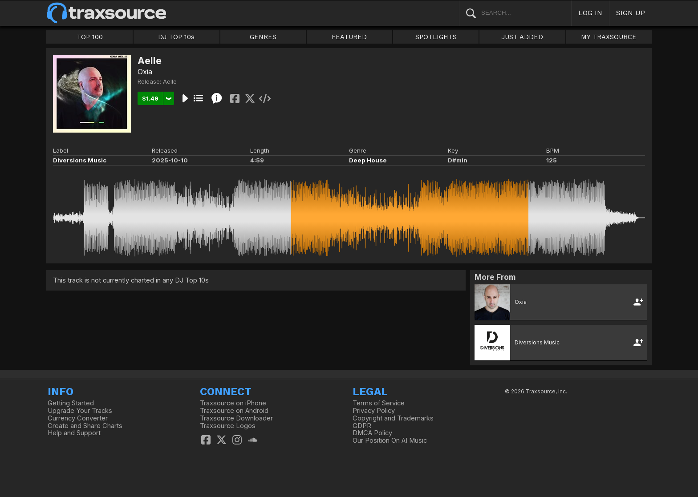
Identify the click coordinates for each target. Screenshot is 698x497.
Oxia (145, 71)
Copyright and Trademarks (393, 418)
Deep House (368, 160)
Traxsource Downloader (236, 418)
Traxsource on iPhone (233, 403)
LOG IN (590, 12)
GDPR (362, 426)
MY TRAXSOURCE (609, 37)
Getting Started (71, 403)
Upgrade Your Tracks (80, 411)
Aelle (170, 81)
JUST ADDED (522, 37)
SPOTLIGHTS (436, 37)
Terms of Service (379, 403)
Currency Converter (78, 418)
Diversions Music (79, 160)
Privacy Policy (374, 411)
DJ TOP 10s (176, 37)
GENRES (263, 37)
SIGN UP (630, 12)
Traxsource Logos (228, 426)
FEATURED (349, 37)
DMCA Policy (372, 433)
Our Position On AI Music (390, 440)
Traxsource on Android (234, 411)
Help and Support (74, 433)
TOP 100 (90, 37)
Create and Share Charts (85, 426)
